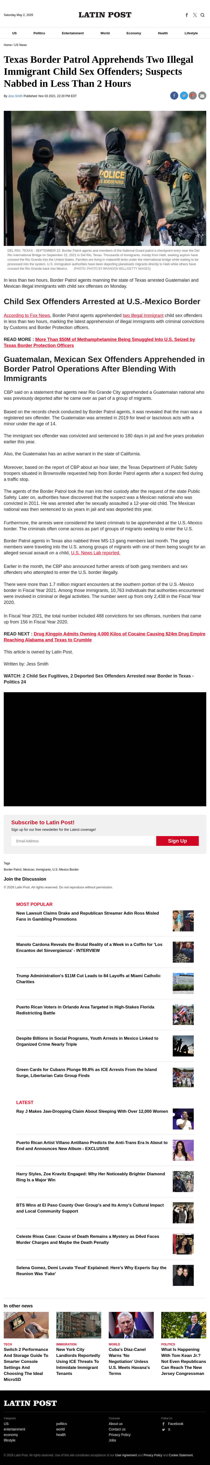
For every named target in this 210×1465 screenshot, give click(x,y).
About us (115, 1424)
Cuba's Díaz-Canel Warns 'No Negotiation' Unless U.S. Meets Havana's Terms (129, 1361)
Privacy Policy (119, 1435)
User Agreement (126, 1455)
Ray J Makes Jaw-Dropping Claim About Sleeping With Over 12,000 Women (92, 1111)
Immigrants (43, 869)
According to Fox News (27, 315)
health (61, 1435)
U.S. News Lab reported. (95, 552)
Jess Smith (16, 96)
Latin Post (105, 15)
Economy (133, 33)
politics (61, 1424)
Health (163, 33)
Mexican (28, 869)
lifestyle (10, 1440)
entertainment (14, 1429)
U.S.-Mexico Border (65, 869)
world (60, 1429)
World (105, 33)
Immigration (66, 1344)
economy (11, 1435)
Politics (39, 33)
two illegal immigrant (143, 315)
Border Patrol (13, 869)
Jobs (112, 1440)
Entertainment (73, 33)
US (14, 33)
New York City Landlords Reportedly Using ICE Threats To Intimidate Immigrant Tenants (78, 1361)
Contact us (117, 1429)
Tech (8, 1344)
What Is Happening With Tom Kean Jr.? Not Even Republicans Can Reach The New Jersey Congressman (183, 1361)
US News (20, 45)
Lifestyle (191, 33)
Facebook (175, 1424)
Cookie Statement (181, 1455)
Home (8, 45)
